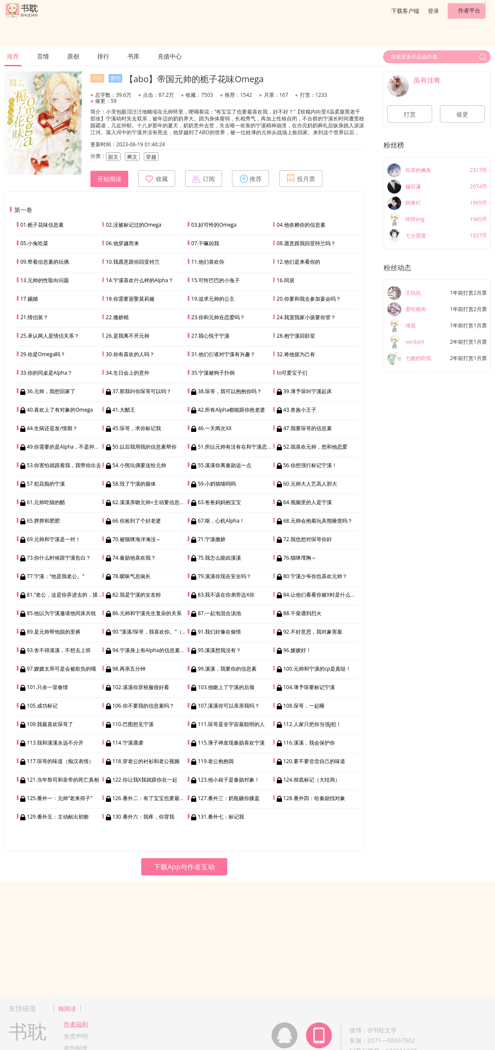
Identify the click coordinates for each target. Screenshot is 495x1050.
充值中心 (170, 56)
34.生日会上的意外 (127, 372)
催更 (462, 114)
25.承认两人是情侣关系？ (49, 335)
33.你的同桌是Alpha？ (46, 372)
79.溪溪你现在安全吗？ (224, 576)
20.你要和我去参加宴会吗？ (309, 298)
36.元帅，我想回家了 (51, 391)
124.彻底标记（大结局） (311, 779)
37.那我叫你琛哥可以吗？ (141, 391)
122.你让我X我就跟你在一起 (144, 779)
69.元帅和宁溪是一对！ (53, 539)
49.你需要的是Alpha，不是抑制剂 (66, 446)
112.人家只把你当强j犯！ (312, 724)
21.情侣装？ (34, 317)
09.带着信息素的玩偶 (44, 261)
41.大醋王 (123, 409)
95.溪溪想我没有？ (219, 650)
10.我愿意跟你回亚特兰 (133, 261)
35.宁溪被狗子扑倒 (213, 372)
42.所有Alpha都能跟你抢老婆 (231, 409)
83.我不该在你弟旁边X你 (226, 594)
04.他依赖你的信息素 (301, 224)
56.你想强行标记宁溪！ (310, 465)
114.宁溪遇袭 (127, 742)
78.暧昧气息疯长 (131, 576)
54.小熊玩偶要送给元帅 (139, 465)
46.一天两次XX (215, 428)
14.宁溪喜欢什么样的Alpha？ (139, 280)
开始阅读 (109, 179)
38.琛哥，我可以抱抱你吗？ (230, 391)
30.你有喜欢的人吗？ (130, 354)
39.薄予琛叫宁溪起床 (307, 391)
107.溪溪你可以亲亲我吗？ (229, 705)
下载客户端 (405, 11)
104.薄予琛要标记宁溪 (309, 687)
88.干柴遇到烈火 (302, 613)
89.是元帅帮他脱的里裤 (53, 631)
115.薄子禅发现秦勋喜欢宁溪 (231, 742)
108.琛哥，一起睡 (304, 705)
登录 (433, 11)
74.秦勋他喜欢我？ (134, 557)
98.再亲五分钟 (128, 668)
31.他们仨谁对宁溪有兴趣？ (223, 354)
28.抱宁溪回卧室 (296, 335)
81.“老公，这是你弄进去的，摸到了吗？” (73, 594)
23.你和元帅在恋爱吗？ (218, 317)
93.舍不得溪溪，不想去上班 (59, 650)
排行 (103, 56)
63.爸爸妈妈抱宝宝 (219, 502)
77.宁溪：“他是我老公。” (55, 576)
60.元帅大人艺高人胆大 (310, 483)
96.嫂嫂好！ (297, 650)
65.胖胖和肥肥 (43, 520)
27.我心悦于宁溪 (210, 335)
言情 (43, 56)
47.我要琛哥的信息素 (307, 428)
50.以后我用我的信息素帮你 (144, 446)
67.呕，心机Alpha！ (221, 520)
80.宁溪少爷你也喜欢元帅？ (315, 576)
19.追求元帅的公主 (213, 298)
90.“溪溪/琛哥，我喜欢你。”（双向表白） (160, 631)
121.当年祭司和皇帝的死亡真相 (63, 779)
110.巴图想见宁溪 (133, 724)
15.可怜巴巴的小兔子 (215, 280)
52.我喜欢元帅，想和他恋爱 (315, 446)
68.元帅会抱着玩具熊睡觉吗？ (318, 520)
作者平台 (469, 10)
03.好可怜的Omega (213, 224)
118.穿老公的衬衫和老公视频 (145, 761)
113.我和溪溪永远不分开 (55, 742)
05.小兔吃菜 (34, 243)
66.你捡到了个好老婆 (136, 520)
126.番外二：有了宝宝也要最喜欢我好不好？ (164, 798)
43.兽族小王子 (299, 409)
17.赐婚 (29, 298)
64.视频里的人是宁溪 (307, 502)
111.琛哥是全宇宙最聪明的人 (231, 724)
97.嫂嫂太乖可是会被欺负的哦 (61, 668)
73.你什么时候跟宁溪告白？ (59, 557)
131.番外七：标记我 (221, 816)
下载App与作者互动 (184, 866)
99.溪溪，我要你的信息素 (227, 668)
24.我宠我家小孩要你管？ (306, 317)
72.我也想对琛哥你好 (307, 539)
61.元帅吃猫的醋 (46, 502)
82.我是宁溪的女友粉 (136, 594)
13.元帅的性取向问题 (44, 280)
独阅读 (67, 1008)
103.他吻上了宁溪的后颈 (226, 687)
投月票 (301, 178)
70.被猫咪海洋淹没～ (136, 539)
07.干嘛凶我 (205, 243)
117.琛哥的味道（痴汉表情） (60, 761)
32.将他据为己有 (296, 354)
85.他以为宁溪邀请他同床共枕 (61, 613)
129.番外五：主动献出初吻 (58, 816)
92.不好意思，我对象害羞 (312, 631)
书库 (133, 56)
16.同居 (285, 280)
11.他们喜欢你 (207, 261)
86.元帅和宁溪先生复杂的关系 (147, 613)
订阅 (203, 178)
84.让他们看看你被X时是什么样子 (322, 594)
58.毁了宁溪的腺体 (134, 483)
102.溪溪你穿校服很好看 (140, 687)
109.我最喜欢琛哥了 (50, 724)
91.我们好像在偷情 (219, 631)
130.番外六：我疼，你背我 (143, 816)
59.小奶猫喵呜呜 (217, 483)
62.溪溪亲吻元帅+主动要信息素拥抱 (153, 502)
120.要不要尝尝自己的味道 (314, 761)
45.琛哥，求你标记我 (136, 428)
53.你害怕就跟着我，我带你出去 (64, 465)
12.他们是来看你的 (298, 261)
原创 (73, 56)
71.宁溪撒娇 (212, 539)
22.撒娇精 (117, 317)
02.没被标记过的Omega (133, 224)
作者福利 (76, 1024)
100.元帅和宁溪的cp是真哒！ (317, 668)
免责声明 (76, 1036)
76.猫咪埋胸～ (299, 557)
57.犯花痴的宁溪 (46, 483)
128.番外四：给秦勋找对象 (314, 798)
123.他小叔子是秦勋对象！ (229, 779)
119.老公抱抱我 (216, 761)
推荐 (13, 56)
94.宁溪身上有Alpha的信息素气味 (151, 650)
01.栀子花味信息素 (42, 224)
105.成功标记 (42, 705)
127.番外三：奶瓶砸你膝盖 (229, 798)
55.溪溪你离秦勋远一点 (224, 465)
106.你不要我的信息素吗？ (143, 705)
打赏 (410, 114)
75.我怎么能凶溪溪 (219, 557)
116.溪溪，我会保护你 (309, 742)
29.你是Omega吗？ (42, 354)
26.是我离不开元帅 (127, 335)
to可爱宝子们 (292, 372)
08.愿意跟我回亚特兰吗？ (306, 243)
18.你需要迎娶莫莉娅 (130, 298)
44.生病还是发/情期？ (52, 428)
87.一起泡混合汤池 (219, 613)
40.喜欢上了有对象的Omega (60, 409)
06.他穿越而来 (122, 243)
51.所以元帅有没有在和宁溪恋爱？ (237, 446)
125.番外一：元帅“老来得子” (59, 798)
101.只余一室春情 (47, 687)
